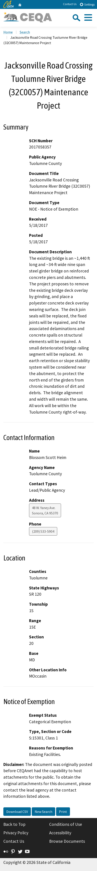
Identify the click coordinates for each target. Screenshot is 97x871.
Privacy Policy (15, 832)
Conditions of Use (65, 824)
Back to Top (14, 824)
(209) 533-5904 (43, 531)
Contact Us (69, 4)
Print (63, 811)
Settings (87, 4)
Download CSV (17, 811)
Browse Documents (67, 841)
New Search (43, 811)
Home (8, 32)
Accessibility (60, 832)
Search (25, 32)
